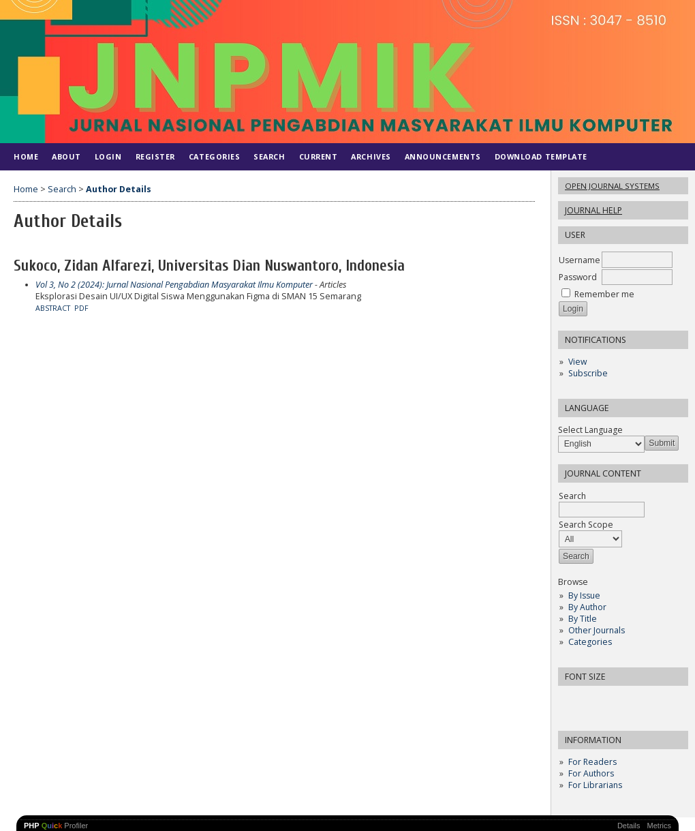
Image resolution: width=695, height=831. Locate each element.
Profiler (56, 825)
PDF (81, 308)
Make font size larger (614, 700)
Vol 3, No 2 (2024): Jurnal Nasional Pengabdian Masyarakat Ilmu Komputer (174, 284)
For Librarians (595, 785)
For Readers (592, 762)
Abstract (52, 308)
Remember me (604, 294)
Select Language (590, 430)
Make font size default (592, 700)
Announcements (443, 156)
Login (108, 156)
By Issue (584, 595)
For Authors (591, 773)
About (66, 156)
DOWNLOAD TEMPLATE (541, 156)
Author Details (118, 189)
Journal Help (593, 210)
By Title (582, 618)
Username (579, 260)
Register (155, 156)
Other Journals (596, 630)
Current (318, 156)
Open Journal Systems (612, 186)
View (577, 361)
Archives (370, 156)
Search (269, 156)
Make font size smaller (570, 700)
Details (628, 825)
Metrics (659, 825)
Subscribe (588, 373)
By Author (587, 607)
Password (578, 277)
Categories (590, 642)
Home (26, 156)
